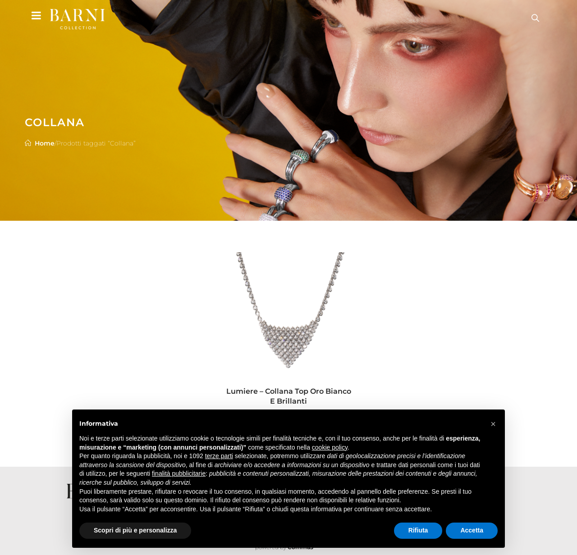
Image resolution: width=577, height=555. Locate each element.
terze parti (219, 455)
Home (45, 143)
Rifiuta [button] (418, 530)
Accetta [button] (471, 530)
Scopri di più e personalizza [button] (135, 530)
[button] (493, 424)
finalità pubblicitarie (179, 473)
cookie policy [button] (330, 447)
